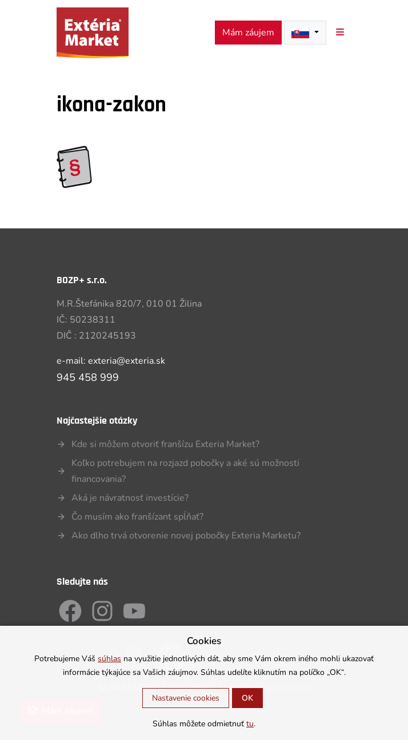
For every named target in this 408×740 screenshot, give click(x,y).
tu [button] (250, 723)
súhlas (109, 658)
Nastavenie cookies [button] (185, 698)
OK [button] (247, 698)
